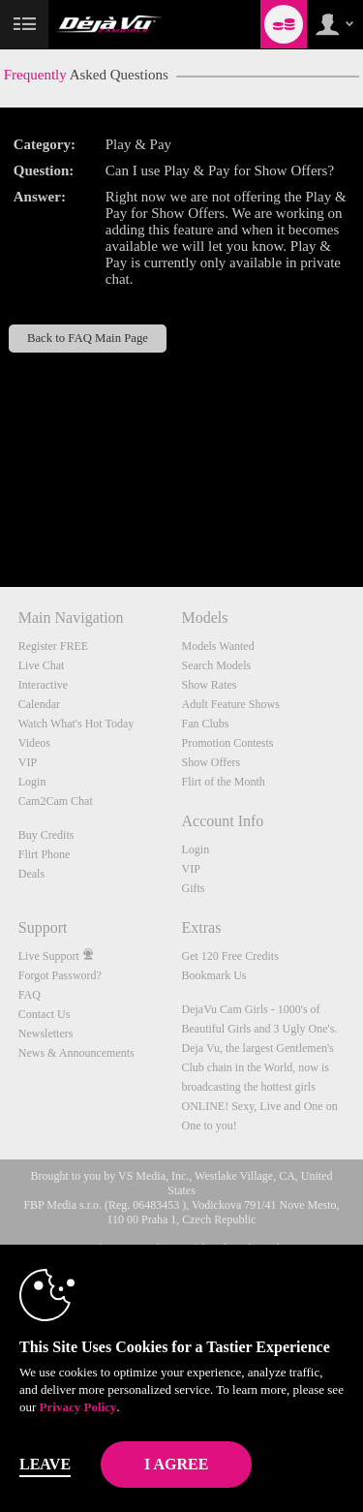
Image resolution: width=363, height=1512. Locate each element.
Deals (31, 873)
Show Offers (211, 762)
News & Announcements (76, 1053)
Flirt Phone (44, 854)
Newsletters (46, 1033)
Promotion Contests (228, 743)
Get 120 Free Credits (230, 956)
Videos (34, 743)
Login (32, 781)
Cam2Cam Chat (55, 801)
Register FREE (53, 646)
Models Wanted (218, 646)
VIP (27, 762)
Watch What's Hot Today (76, 723)
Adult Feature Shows (231, 704)
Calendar (39, 704)
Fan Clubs (205, 723)
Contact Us (44, 1014)
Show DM (0, 514)
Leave (45, 1464)
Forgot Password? (60, 975)
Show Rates (209, 685)
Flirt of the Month (223, 781)
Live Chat (41, 665)
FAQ (29, 995)
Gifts (193, 888)
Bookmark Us (214, 975)
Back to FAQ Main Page (87, 338)
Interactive (43, 685)
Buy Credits (46, 835)
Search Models (217, 665)
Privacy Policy (78, 1407)
